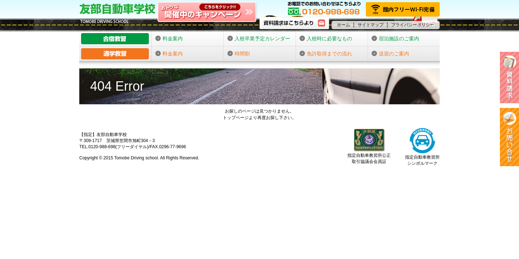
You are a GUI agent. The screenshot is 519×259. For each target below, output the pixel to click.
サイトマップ (370, 24)
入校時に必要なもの (326, 38)
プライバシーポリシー (412, 24)
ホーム (343, 24)
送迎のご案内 (390, 53)
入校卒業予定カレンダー (258, 38)
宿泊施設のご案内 (395, 38)
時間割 (238, 53)
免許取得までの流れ (326, 53)
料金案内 (169, 38)
